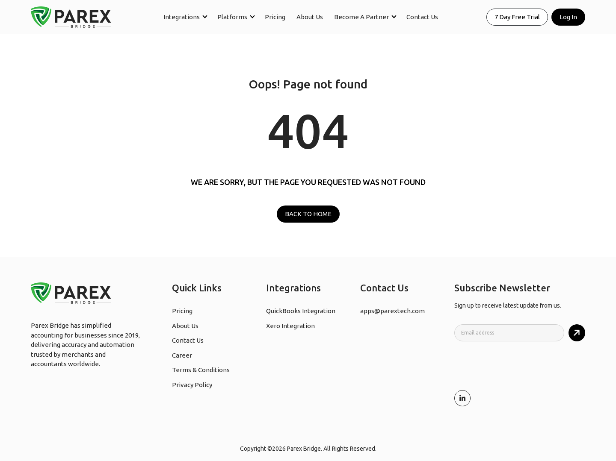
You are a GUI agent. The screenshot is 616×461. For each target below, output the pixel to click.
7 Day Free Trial (517, 17)
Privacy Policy (192, 384)
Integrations (181, 17)
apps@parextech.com (392, 310)
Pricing (275, 17)
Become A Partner (361, 17)
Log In (568, 17)
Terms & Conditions (201, 369)
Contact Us (422, 17)
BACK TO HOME (308, 213)
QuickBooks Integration (300, 310)
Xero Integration (290, 325)
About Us (309, 17)
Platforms (232, 17)
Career (182, 355)
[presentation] (519, 365)
